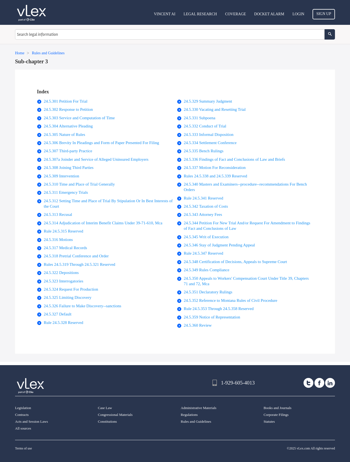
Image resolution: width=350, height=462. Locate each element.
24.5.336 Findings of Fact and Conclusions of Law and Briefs (234, 159)
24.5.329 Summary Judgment (208, 101)
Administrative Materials (198, 408)
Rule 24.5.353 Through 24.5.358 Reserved (219, 308)
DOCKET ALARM (269, 14)
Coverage (235, 14)
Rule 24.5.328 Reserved (63, 322)
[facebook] (319, 383)
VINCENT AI (165, 14)
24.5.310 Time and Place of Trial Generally (79, 184)
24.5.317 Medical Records (65, 248)
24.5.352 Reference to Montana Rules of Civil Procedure (230, 300)
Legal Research (200, 14)
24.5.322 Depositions (61, 272)
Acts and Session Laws (31, 421)
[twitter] (308, 383)
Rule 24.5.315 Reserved (63, 231)
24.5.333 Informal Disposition (209, 134)
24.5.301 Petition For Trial (66, 101)
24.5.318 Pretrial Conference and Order (76, 256)
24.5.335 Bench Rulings (203, 151)
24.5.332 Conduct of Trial (205, 126)
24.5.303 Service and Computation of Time (79, 118)
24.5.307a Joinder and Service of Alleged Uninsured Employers (96, 159)
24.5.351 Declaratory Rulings (208, 292)
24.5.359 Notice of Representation (212, 317)
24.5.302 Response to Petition (68, 109)
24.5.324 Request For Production (71, 289)
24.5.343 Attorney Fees (203, 214)
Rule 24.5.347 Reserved (203, 253)
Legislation (23, 408)
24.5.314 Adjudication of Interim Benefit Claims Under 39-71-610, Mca (103, 223)
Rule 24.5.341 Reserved (203, 198)
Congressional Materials (115, 415)
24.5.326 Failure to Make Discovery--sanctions (82, 306)
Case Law (105, 408)
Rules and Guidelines (196, 421)
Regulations (189, 415)
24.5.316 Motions (58, 239)
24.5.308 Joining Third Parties (69, 167)
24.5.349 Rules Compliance (206, 270)
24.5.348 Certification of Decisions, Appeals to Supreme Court (235, 262)
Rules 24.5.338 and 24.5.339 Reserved (215, 176)
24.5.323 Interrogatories (63, 281)
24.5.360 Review (198, 325)
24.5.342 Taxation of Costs (206, 206)
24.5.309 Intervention (61, 176)
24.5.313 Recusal (58, 214)
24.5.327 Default (57, 314)
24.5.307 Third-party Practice (68, 151)
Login (298, 14)
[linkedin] (330, 383)
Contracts (22, 415)
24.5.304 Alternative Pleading (68, 126)
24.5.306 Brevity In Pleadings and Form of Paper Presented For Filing (101, 143)
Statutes (269, 421)
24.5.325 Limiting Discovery (67, 297)
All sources (23, 428)
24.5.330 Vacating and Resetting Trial (215, 109)
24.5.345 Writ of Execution (206, 237)
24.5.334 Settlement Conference (210, 143)
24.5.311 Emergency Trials (66, 192)
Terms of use (23, 448)
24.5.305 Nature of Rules (64, 134)
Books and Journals (277, 408)
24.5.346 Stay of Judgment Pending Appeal (219, 245)
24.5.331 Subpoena (199, 118)
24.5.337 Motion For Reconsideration (215, 167)
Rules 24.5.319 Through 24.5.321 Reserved (79, 264)
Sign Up (323, 14)
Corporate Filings (276, 415)
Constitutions (107, 421)
